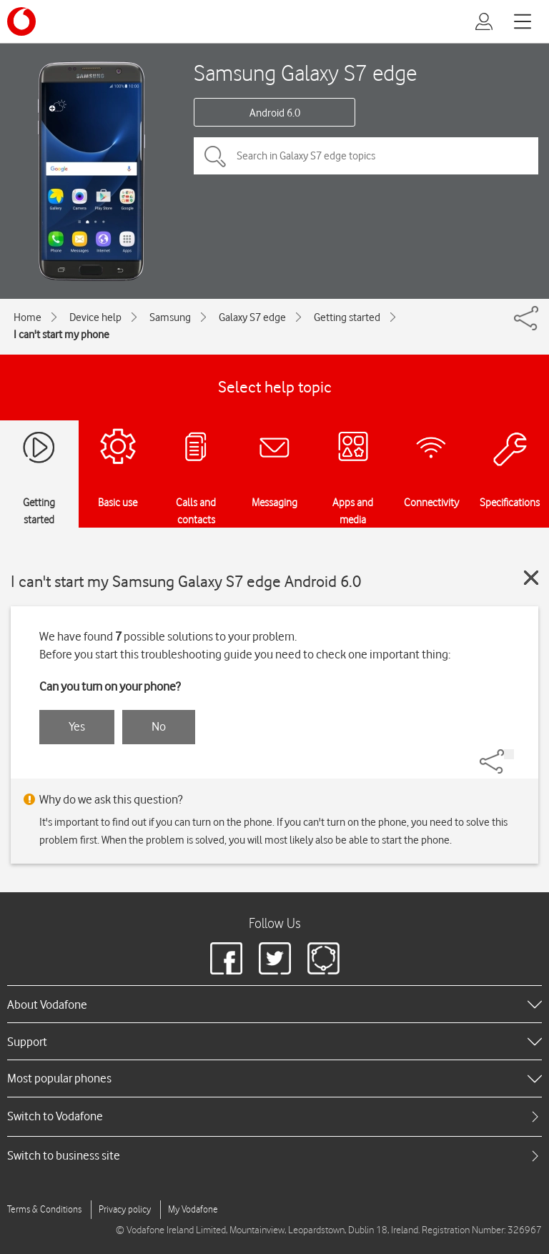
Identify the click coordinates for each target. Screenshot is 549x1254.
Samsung (170, 317)
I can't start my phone (61, 334)
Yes (77, 726)
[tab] (274, 1116)
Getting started (347, 317)
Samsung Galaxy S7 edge (305, 72)
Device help (95, 317)
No (159, 726)
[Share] (509, 754)
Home (27, 317)
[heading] (274, 1003)
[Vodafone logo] (21, 21)
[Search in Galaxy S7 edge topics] (366, 155)
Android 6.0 (274, 113)
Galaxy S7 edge (252, 317)
